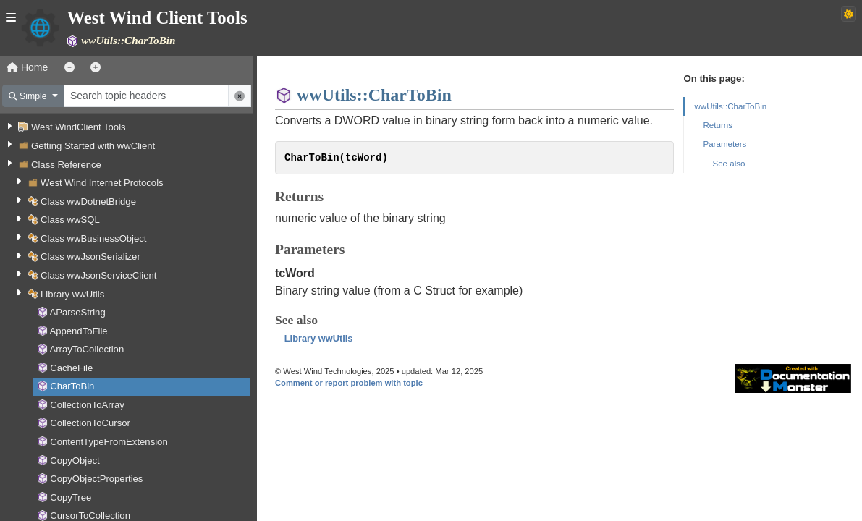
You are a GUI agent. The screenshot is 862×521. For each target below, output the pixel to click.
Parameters (724, 143)
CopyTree (70, 497)
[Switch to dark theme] (848, 14)
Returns (717, 125)
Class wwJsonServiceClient (98, 275)
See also (728, 163)
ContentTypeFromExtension (109, 441)
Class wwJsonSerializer (90, 256)
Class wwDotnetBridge (88, 201)
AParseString (77, 312)
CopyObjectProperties (96, 478)
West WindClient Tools (78, 127)
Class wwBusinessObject (93, 238)
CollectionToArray (87, 404)
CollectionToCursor (90, 423)
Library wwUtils (72, 294)
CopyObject (75, 460)
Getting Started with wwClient (93, 145)
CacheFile (71, 368)
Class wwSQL (70, 219)
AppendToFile (78, 331)
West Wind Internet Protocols (102, 182)
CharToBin (72, 386)
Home (27, 67)
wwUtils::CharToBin (730, 106)
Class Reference (66, 164)
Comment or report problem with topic (349, 382)
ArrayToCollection (86, 349)
